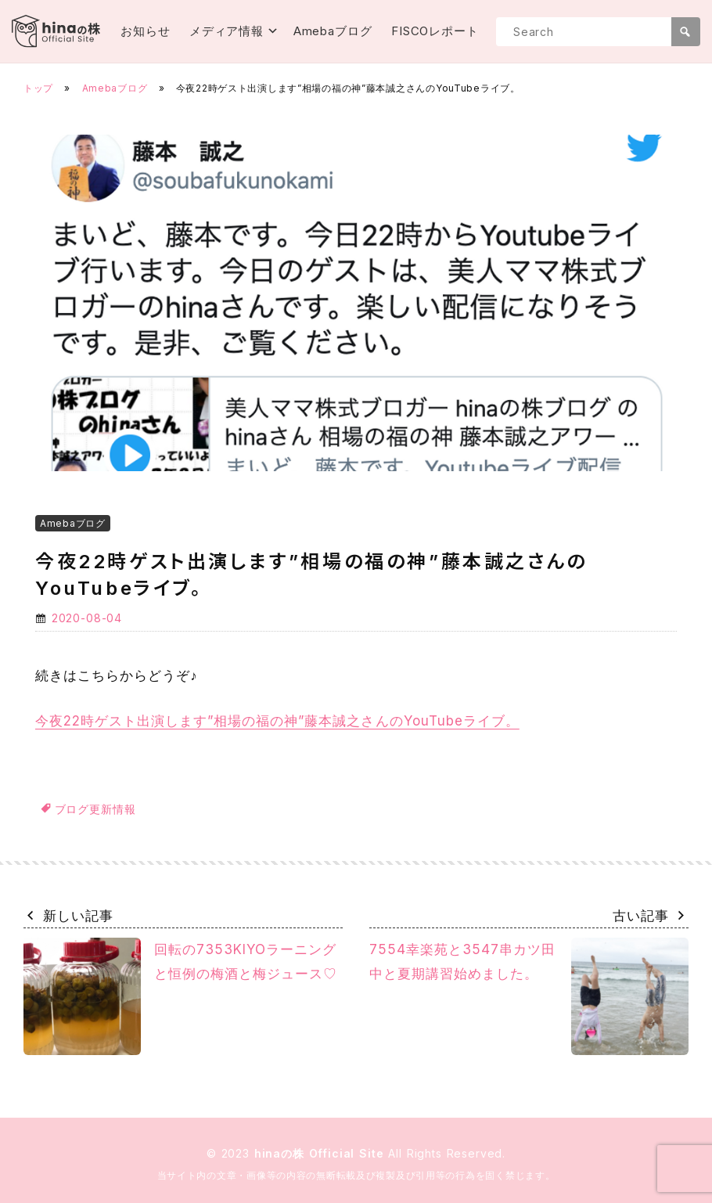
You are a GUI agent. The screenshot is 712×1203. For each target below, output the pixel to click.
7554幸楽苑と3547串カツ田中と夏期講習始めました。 (529, 996)
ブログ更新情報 (95, 809)
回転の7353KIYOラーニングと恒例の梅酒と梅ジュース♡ (180, 996)
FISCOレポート (435, 30)
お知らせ (145, 30)
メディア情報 (226, 30)
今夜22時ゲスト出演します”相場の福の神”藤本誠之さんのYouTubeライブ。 (277, 721)
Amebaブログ (332, 30)
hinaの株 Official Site (321, 1153)
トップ (38, 88)
